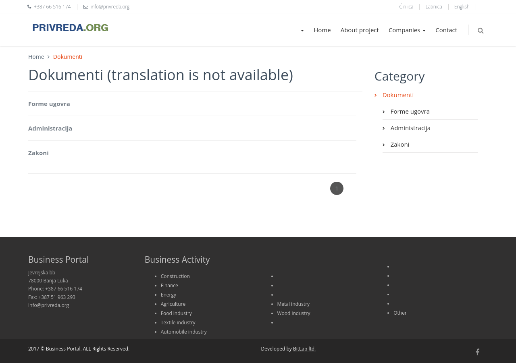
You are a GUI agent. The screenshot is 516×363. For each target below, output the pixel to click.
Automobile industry (184, 331)
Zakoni (38, 153)
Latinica (434, 6)
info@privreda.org (48, 305)
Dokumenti (397, 95)
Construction (175, 276)
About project (360, 30)
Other (400, 312)
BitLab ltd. (304, 348)
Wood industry (293, 313)
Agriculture (173, 304)
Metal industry (293, 304)
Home (322, 30)
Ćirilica (406, 6)
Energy (168, 294)
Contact (446, 30)
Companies (407, 30)
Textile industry (178, 322)
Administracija (50, 128)
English (462, 6)
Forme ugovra (49, 104)
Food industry (176, 313)
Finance (169, 285)
